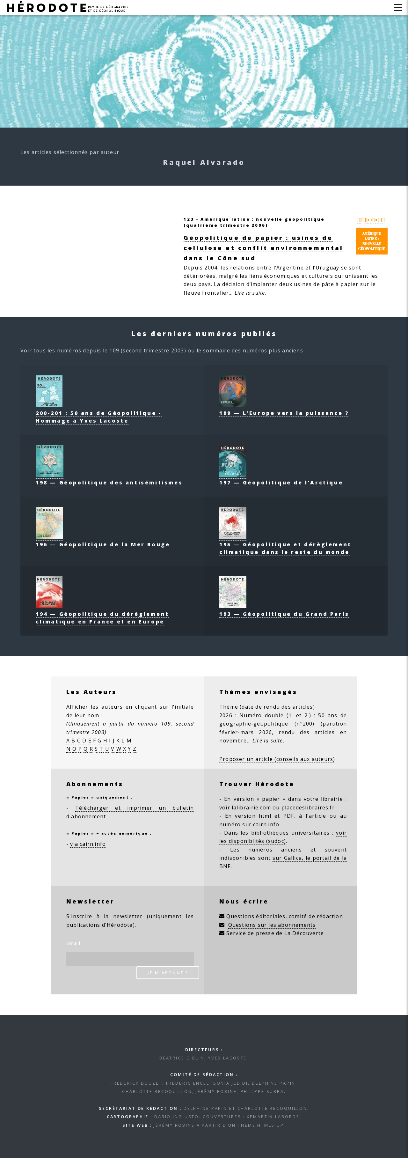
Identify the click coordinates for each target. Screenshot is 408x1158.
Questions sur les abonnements (272, 924)
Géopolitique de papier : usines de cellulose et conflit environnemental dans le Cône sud (263, 247)
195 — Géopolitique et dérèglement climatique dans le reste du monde (285, 544)
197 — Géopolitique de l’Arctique (281, 478)
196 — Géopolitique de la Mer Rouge (103, 540)
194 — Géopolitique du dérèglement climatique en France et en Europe (102, 614)
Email (73, 943)
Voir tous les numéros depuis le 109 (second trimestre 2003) (103, 350)
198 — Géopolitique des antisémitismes (109, 478)
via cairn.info (88, 843)
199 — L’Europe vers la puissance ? (284, 409)
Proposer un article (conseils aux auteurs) (277, 759)
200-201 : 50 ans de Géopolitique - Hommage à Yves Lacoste (99, 413)
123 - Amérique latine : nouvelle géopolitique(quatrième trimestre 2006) (254, 222)
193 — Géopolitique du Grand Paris (284, 610)
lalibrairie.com (251, 807)
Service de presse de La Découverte (275, 933)
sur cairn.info (260, 824)
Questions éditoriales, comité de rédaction (284, 916)
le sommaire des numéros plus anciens (250, 350)
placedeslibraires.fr (308, 807)
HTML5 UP (270, 1125)
